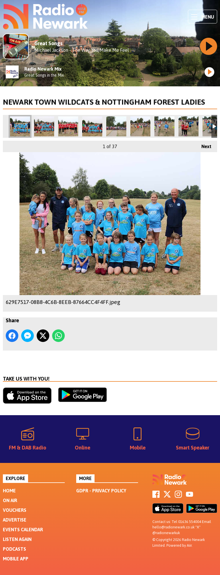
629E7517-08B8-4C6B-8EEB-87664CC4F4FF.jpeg (20, 126)
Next (203, 145)
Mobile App (15, 558)
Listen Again (17, 539)
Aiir (189, 545)
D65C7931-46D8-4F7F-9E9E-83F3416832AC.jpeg (140, 126)
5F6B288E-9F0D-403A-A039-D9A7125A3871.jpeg (188, 126)
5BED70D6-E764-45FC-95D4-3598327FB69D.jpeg (68, 126)
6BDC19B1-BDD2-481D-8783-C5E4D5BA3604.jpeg (44, 126)
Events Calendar (23, 529)
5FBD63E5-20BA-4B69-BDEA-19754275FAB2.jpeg (92, 126)
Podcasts (14, 549)
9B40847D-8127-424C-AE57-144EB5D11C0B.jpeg (164, 126)
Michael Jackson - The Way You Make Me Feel (81, 50)
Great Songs (48, 43)
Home (9, 490)
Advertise (14, 519)
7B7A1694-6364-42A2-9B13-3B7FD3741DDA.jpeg (116, 126)
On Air (10, 500)
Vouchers (14, 510)
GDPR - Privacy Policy (101, 490)
